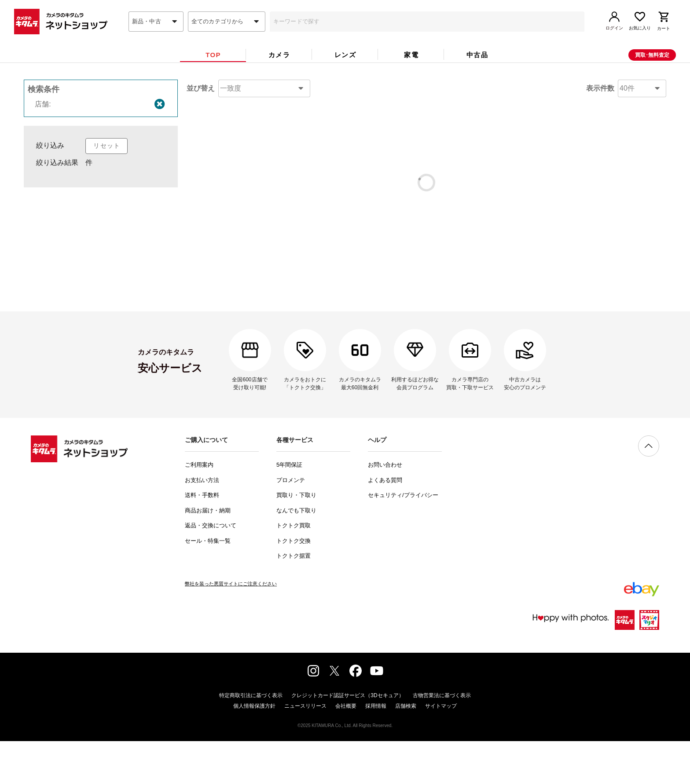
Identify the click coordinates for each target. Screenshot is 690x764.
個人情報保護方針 (254, 729)
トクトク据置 (293, 578)
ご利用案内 (199, 487)
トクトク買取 (293, 548)
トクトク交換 (293, 563)
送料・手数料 (202, 518)
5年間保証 (289, 487)
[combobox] (156, 36)
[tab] (213, 69)
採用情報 (375, 729)
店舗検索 (405, 729)
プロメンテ (290, 503)
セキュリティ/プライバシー (403, 518)
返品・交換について (210, 548)
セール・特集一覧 (208, 563)
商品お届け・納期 (208, 533)
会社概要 (345, 729)
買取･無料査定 (652, 70)
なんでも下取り (296, 533)
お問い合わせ (385, 487)
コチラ (399, 246)
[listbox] (101, 198)
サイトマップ (441, 729)
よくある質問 (385, 503)
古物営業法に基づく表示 (442, 718)
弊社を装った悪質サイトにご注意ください (231, 606)
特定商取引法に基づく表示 (251, 718)
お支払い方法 (202, 503)
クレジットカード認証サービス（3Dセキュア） (347, 718)
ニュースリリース (305, 729)
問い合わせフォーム (389, 286)
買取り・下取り (296, 518)
